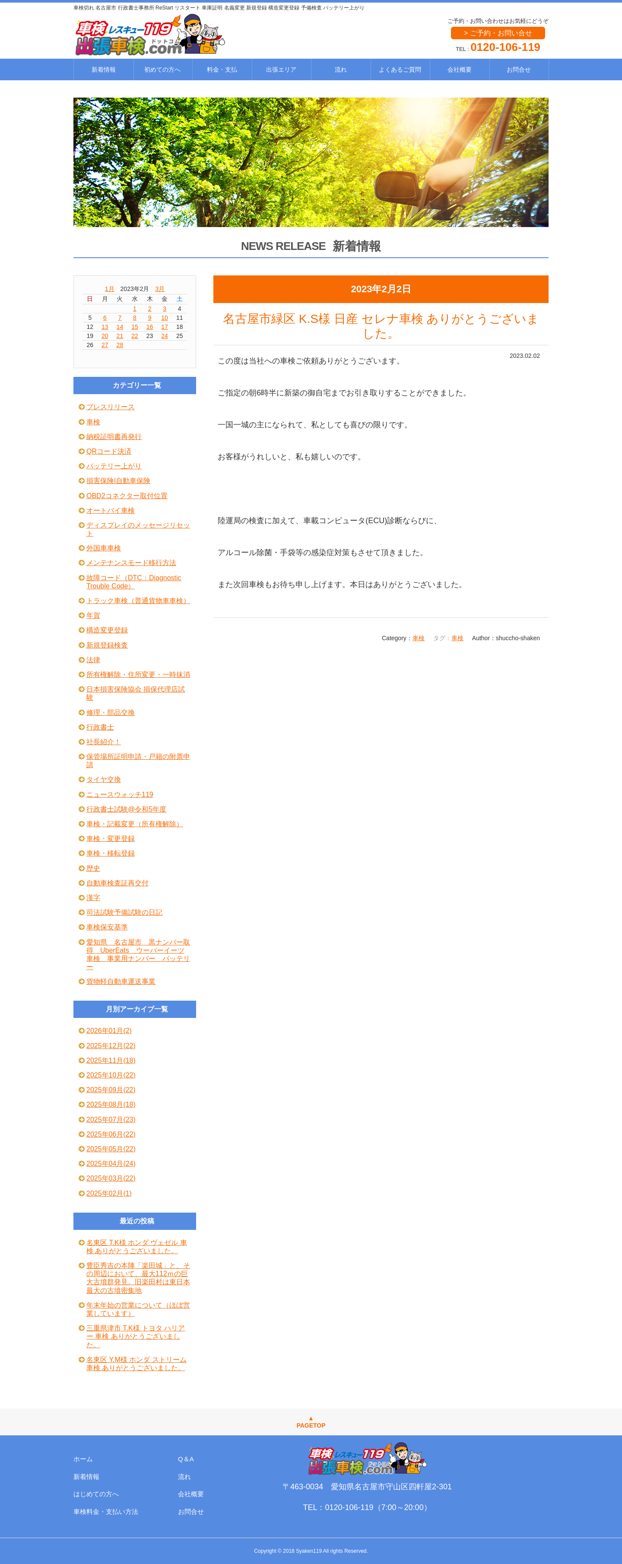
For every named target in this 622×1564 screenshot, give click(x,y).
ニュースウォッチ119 (119, 794)
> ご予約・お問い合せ (498, 33)
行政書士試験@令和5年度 (126, 809)
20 (105, 335)
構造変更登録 (107, 630)
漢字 (93, 897)
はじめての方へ (96, 1494)
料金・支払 (222, 69)
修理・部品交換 (110, 712)
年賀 (93, 615)
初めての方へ (162, 69)
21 (120, 335)
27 (105, 344)
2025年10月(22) (111, 1075)
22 (134, 335)
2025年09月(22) (111, 1089)
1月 (109, 288)
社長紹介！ (103, 742)
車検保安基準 (107, 927)
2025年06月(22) (111, 1134)
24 (164, 335)
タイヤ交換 (103, 779)
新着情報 (104, 69)
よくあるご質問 (400, 69)
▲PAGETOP (310, 1422)
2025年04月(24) (111, 1163)
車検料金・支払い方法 (105, 1511)
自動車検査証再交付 (117, 883)
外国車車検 (103, 548)
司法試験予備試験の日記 (124, 912)
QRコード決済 (108, 451)
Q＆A (186, 1459)
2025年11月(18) (111, 1060)
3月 (160, 288)
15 (134, 326)
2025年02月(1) (109, 1193)
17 (164, 326)
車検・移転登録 (110, 853)
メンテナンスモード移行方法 (131, 562)
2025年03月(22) (111, 1178)
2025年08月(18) (111, 1104)
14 (120, 326)
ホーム (83, 1459)
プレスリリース (110, 407)
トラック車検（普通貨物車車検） (138, 600)
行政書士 (100, 727)
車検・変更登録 (110, 838)
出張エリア (281, 69)
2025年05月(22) (111, 1149)
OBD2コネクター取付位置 (127, 495)
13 (105, 326)
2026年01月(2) (109, 1030)
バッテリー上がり (114, 466)
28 (120, 344)
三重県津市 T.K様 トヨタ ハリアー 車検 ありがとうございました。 (135, 1336)
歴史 (93, 868)
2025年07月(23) (111, 1119)
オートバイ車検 (110, 510)
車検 (419, 638)
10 (164, 317)
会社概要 (459, 69)
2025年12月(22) (111, 1045)
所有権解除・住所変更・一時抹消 (138, 674)
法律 (93, 660)
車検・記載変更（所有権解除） (134, 824)
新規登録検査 (107, 645)
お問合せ (519, 69)
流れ (341, 69)
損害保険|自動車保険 (118, 480)
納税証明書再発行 (114, 436)
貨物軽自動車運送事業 (121, 981)
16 (149, 326)
